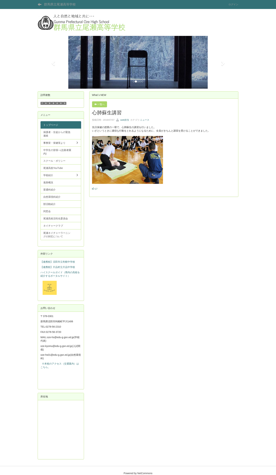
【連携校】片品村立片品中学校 (57, 267)
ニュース (144, 120)
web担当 (122, 120)
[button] (53, 62)
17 (95, 189)
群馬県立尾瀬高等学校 (60, 4)
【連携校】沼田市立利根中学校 (57, 261)
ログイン (233, 4)
